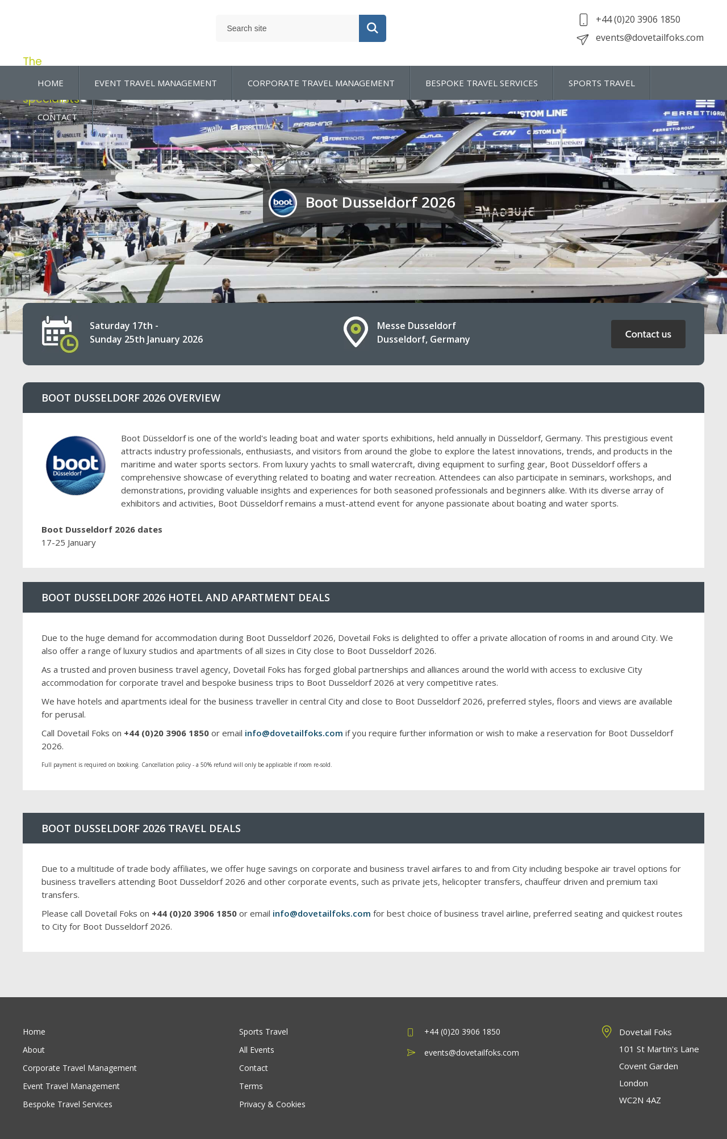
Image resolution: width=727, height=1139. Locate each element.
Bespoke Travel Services (67, 1104)
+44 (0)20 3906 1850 (629, 24)
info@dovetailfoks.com (294, 733)
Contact (253, 1067)
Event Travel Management (71, 1086)
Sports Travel (263, 1031)
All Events (256, 1049)
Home (34, 1031)
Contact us (648, 334)
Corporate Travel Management (80, 1067)
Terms (251, 1086)
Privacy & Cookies (272, 1104)
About (34, 1049)
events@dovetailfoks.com (641, 42)
